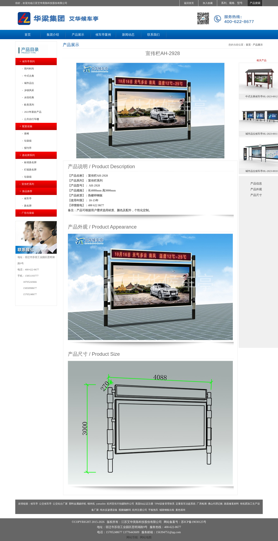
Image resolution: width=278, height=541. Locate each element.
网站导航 (132, 537)
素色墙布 (180, 509)
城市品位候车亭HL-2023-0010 (261, 171)
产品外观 (256, 189)
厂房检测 (202, 503)
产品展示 (258, 44)
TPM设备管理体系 (164, 503)
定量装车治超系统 (186, 503)
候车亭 (34, 503)
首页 (248, 44)
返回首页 (189, 3)
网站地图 (146, 537)
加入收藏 (208, 3)
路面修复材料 (231, 503)
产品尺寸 (256, 195)
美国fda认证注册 (144, 503)
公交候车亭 (45, 503)
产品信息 (256, 183)
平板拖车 (153, 509)
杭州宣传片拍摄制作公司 (120, 503)
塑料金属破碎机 (77, 503)
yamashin (101, 503)
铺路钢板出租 (166, 509)
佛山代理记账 (215, 503)
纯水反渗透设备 (108, 509)
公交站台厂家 (60, 503)
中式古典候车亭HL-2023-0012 (261, 96)
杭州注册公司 (139, 509)
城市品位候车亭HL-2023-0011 (261, 133)
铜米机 (91, 503)
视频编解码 (125, 509)
